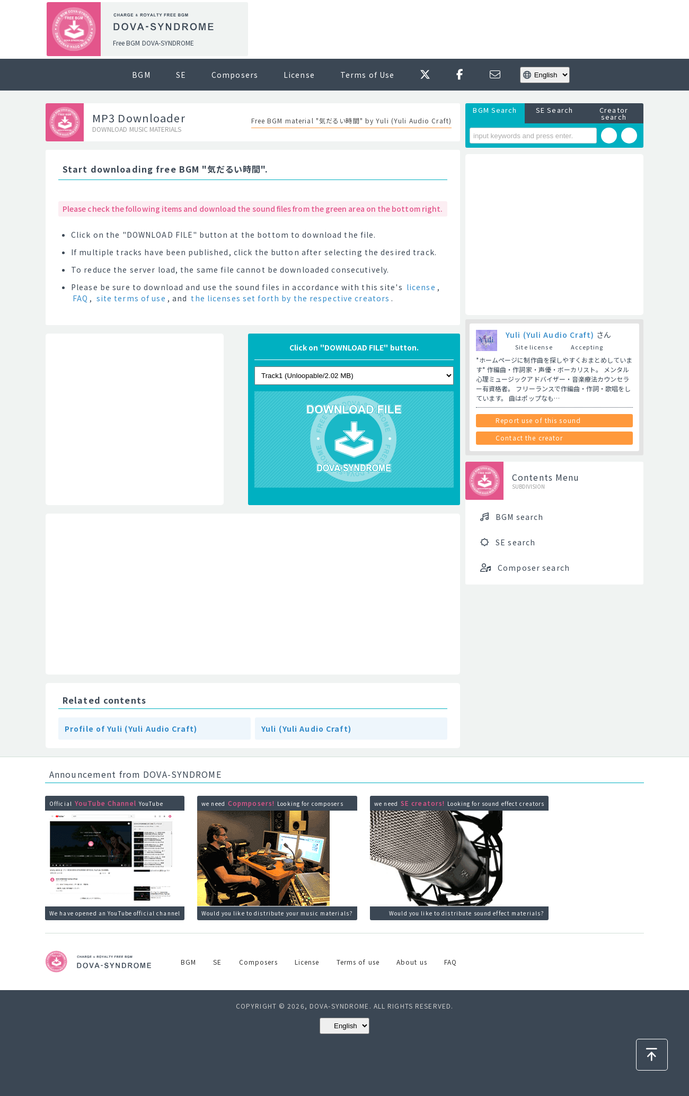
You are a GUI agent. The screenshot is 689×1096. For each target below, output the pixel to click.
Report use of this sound (538, 420)
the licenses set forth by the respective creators (290, 298)
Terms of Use (367, 74)
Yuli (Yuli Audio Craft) (306, 728)
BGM (141, 74)
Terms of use (358, 961)
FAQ (80, 298)
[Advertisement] (449, 29)
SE (181, 74)
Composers (234, 74)
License (299, 74)
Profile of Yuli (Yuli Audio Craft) (131, 728)
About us (411, 961)
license (421, 287)
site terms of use (131, 298)
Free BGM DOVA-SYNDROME (153, 42)
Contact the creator (529, 437)
